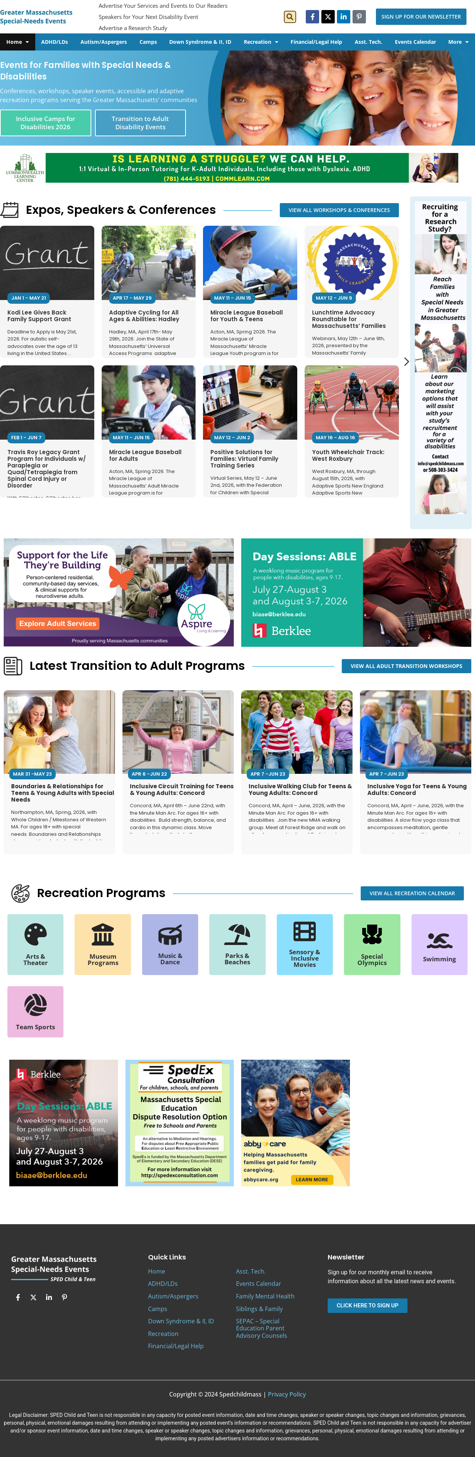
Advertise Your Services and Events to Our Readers (163, 5)
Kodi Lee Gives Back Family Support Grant (39, 316)
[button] (290, 17)
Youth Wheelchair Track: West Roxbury (348, 455)
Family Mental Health (265, 1296)
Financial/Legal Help (316, 41)
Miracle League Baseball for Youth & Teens (246, 316)
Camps (148, 41)
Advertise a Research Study (133, 28)
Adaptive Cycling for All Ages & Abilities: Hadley (144, 316)
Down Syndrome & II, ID (200, 41)
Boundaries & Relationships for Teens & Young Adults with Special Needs (62, 793)
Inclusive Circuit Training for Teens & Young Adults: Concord (182, 789)
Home (17, 42)
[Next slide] (407, 362)
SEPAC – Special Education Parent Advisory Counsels (261, 1328)
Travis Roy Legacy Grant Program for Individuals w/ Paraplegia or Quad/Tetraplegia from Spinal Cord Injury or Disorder (46, 468)
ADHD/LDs (54, 41)
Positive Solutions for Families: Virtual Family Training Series (244, 458)
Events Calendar (415, 41)
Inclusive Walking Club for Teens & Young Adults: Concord (300, 789)
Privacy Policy (287, 1394)
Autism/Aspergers (104, 41)
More (458, 42)
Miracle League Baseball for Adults (145, 455)
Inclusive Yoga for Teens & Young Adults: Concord (417, 789)
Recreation (261, 42)
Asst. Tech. (368, 41)
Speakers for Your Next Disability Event (148, 16)
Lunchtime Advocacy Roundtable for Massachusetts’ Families (349, 319)
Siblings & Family (259, 1309)
